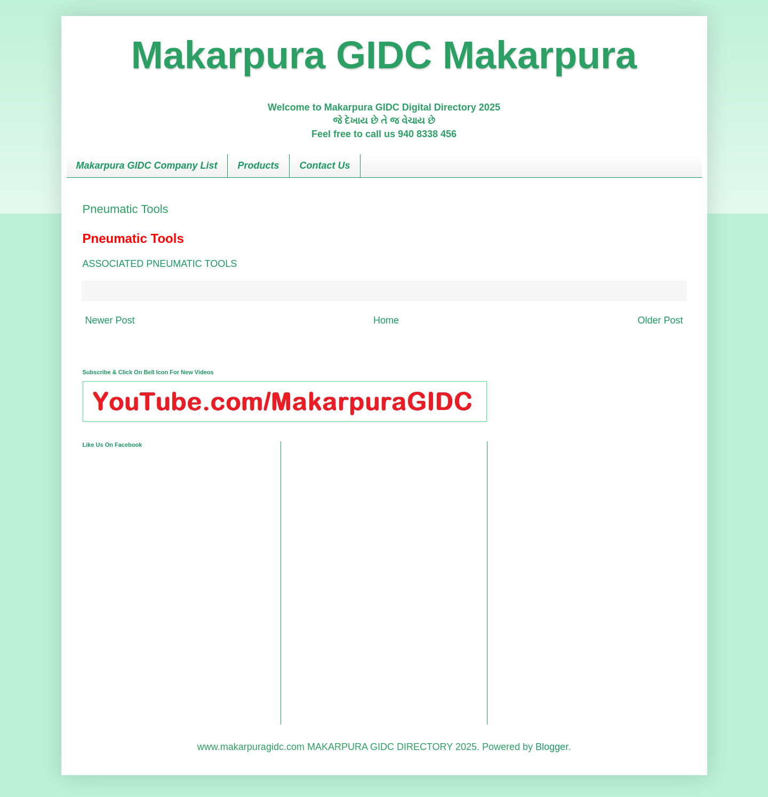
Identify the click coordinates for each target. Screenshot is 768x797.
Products (258, 165)
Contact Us (325, 165)
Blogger (551, 746)
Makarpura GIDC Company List (147, 165)
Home (386, 320)
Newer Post (110, 320)
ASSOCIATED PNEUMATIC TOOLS (160, 263)
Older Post (660, 320)
